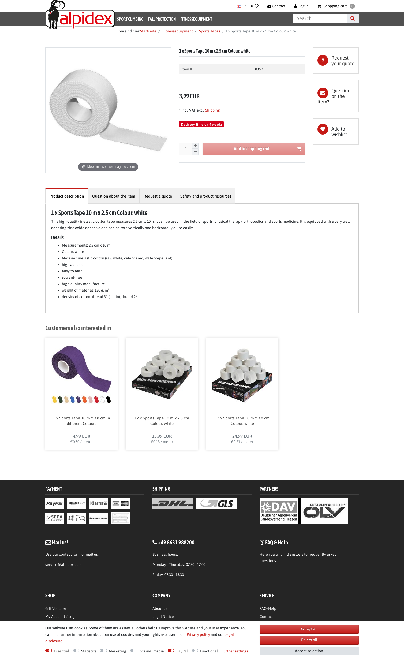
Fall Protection (162, 19)
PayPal (182, 651)
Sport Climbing (130, 19)
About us (159, 591)
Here (264, 537)
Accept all (309, 629)
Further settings (235, 651)
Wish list (335, 131)
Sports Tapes (209, 31)
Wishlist (52, 607)
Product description (67, 196)
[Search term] (320, 18)
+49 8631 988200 (176, 525)
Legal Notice (163, 599)
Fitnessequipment (196, 19)
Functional (209, 651)
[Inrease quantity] (195, 146)
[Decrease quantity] (195, 152)
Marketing (117, 651)
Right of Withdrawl (61, 615)
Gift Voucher (55, 591)
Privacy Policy (271, 607)
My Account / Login (61, 599)
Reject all (309, 640)
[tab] (335, 60)
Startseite (148, 31)
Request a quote (158, 196)
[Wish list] (254, 6)
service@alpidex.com (63, 547)
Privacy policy (198, 634)
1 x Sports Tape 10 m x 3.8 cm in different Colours (81, 423)
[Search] (353, 18)
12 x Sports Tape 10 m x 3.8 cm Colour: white (242, 423)
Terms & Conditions (276, 615)
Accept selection (309, 651)
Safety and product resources (205, 196)
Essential (61, 651)
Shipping (212, 110)
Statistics (88, 651)
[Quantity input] (185, 149)
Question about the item (113, 196)
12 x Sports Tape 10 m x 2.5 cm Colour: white (161, 423)
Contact (266, 599)
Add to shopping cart (267, 149)
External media (151, 651)
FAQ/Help (268, 591)
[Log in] (301, 6)
